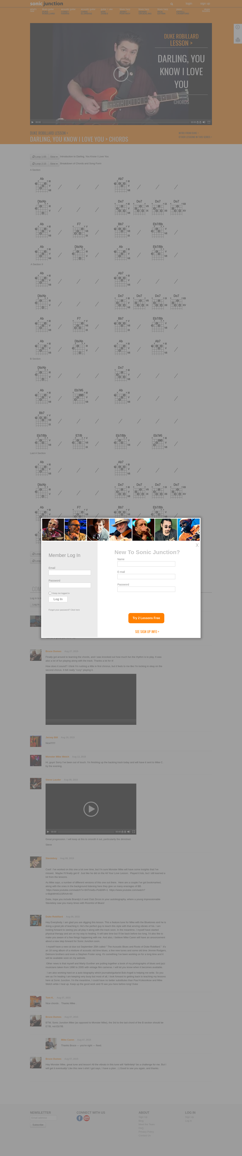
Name (120, 559)
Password (54, 580)
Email (52, 567)
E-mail (121, 571)
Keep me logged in (59, 593)
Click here (75, 610)
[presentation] (146, 601)
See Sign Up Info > (147, 631)
